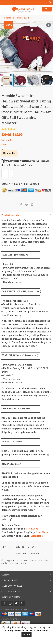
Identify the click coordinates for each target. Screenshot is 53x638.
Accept (26, 634)
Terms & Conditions (37, 630)
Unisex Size (7, 140)
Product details (10, 215)
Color (4, 144)
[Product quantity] (4, 173)
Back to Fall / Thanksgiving (15, 17)
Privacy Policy (12, 630)
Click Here (32, 528)
